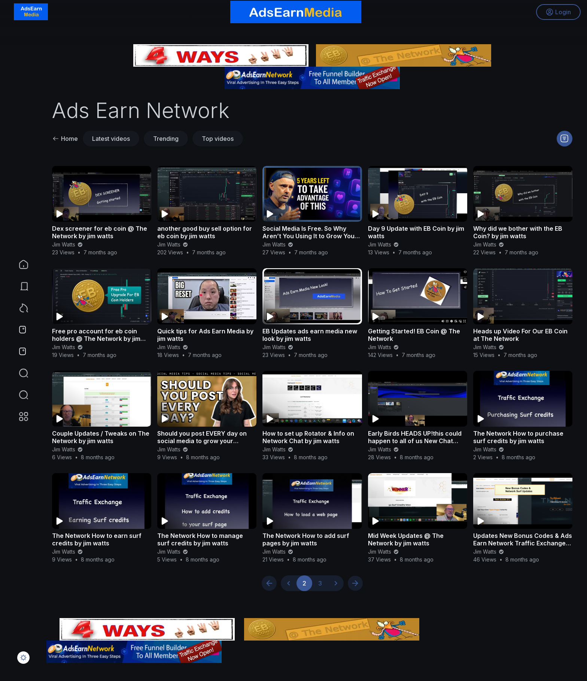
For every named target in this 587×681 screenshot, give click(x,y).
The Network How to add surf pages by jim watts (305, 539)
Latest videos (111, 138)
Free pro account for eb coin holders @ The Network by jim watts (96, 338)
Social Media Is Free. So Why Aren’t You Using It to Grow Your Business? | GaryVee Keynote (309, 236)
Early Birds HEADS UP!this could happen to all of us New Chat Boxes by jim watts (415, 441)
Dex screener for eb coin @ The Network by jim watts (99, 232)
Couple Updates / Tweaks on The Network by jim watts (100, 437)
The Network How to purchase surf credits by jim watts (518, 437)
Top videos (218, 138)
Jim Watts (67, 244)
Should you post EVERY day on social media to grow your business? (202, 441)
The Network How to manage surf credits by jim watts (200, 539)
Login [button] (557, 13)
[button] (18, 395)
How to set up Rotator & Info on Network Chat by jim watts (308, 437)
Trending (166, 138)
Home (65, 138)
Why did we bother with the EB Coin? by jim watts (517, 232)
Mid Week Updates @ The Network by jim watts (406, 539)
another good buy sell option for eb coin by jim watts (204, 232)
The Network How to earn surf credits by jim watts (97, 539)
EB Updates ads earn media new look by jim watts (309, 334)
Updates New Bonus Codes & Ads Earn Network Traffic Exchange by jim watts (522, 543)
